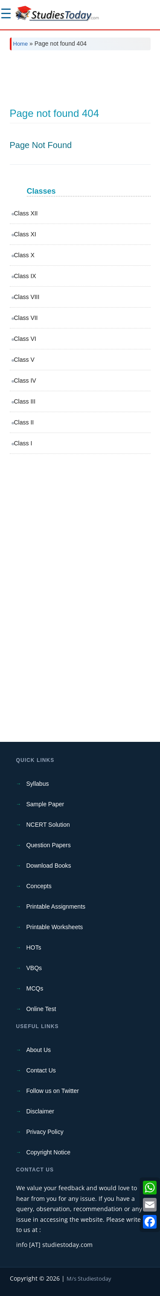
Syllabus (37, 783)
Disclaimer (40, 1111)
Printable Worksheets (54, 927)
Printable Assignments (56, 906)
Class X (24, 255)
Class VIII (27, 296)
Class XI (25, 234)
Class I (23, 443)
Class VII (26, 317)
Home (20, 44)
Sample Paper (45, 804)
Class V (24, 359)
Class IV (25, 380)
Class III (25, 401)
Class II (24, 422)
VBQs (34, 968)
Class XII (26, 213)
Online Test (41, 1008)
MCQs (35, 988)
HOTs (33, 947)
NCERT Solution (48, 824)
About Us (38, 1049)
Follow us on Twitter (52, 1090)
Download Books (48, 865)
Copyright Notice (48, 1152)
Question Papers (48, 845)
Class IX (25, 276)
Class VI (25, 338)
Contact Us (41, 1070)
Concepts (39, 886)
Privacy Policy (45, 1131)
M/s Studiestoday (89, 1278)
